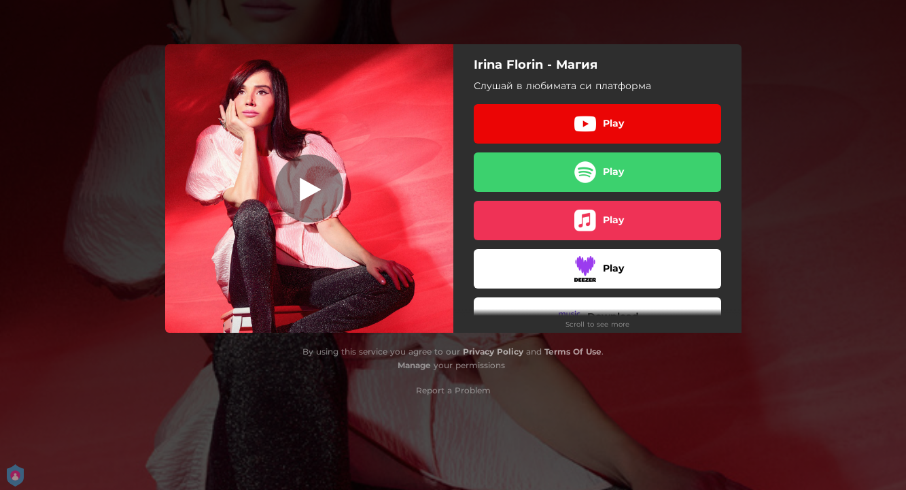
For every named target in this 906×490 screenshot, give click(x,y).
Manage (414, 365)
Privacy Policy (493, 351)
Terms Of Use (573, 351)
